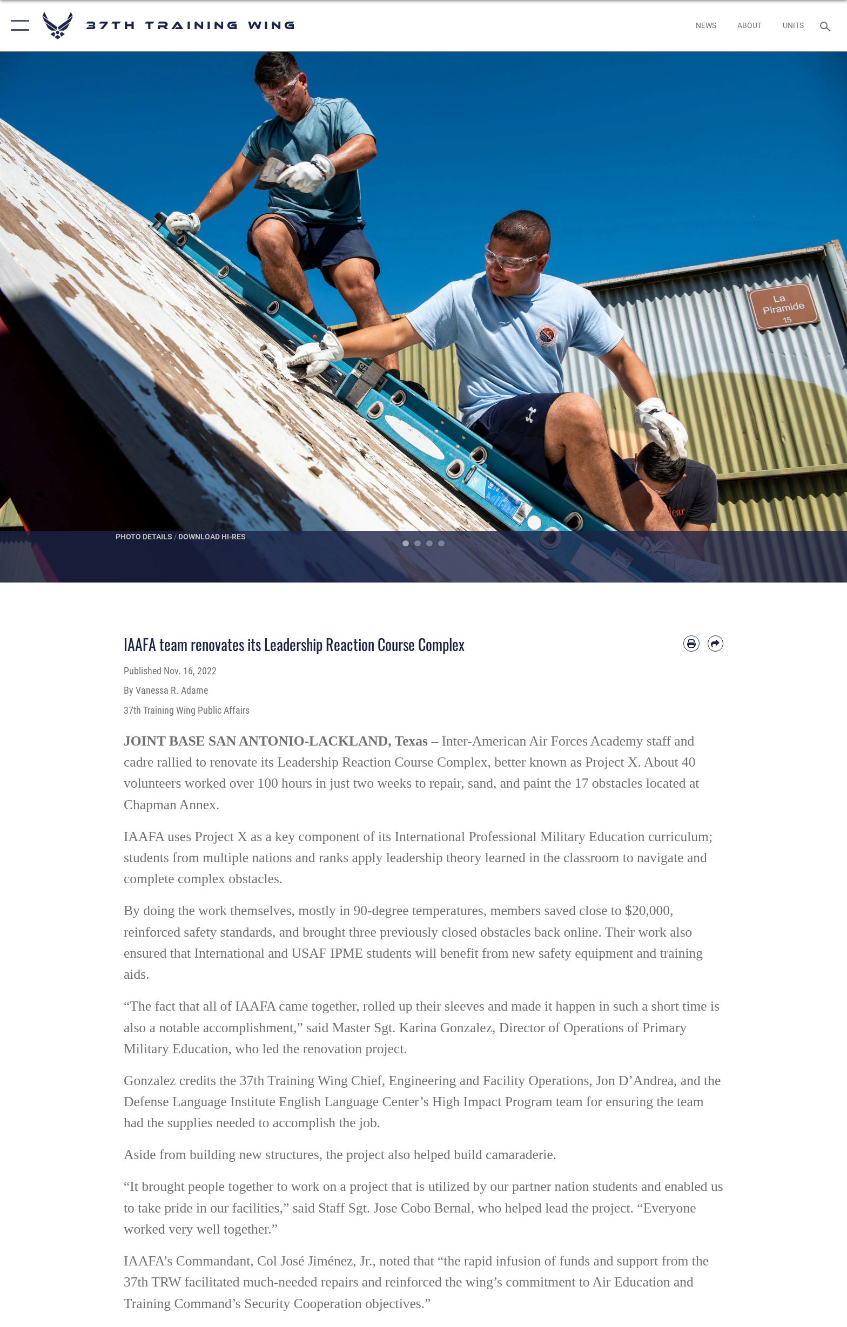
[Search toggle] (826, 25)
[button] (17, 25)
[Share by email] (715, 643)
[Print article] (691, 643)
